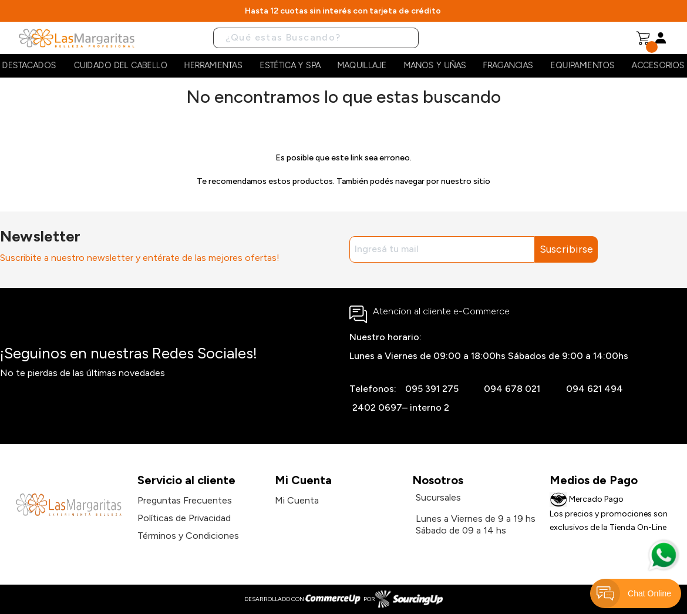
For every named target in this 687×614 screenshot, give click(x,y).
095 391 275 (432, 388)
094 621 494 (594, 388)
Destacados (29, 66)
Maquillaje (362, 66)
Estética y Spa (290, 66)
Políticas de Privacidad (184, 518)
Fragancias (508, 66)
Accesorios (658, 66)
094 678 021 (512, 388)
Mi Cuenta (297, 500)
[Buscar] (316, 38)
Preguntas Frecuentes (184, 500)
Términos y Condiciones (188, 535)
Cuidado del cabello (120, 66)
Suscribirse (566, 249)
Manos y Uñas (435, 66)
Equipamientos (583, 66)
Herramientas (213, 66)
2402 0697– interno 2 (400, 407)
